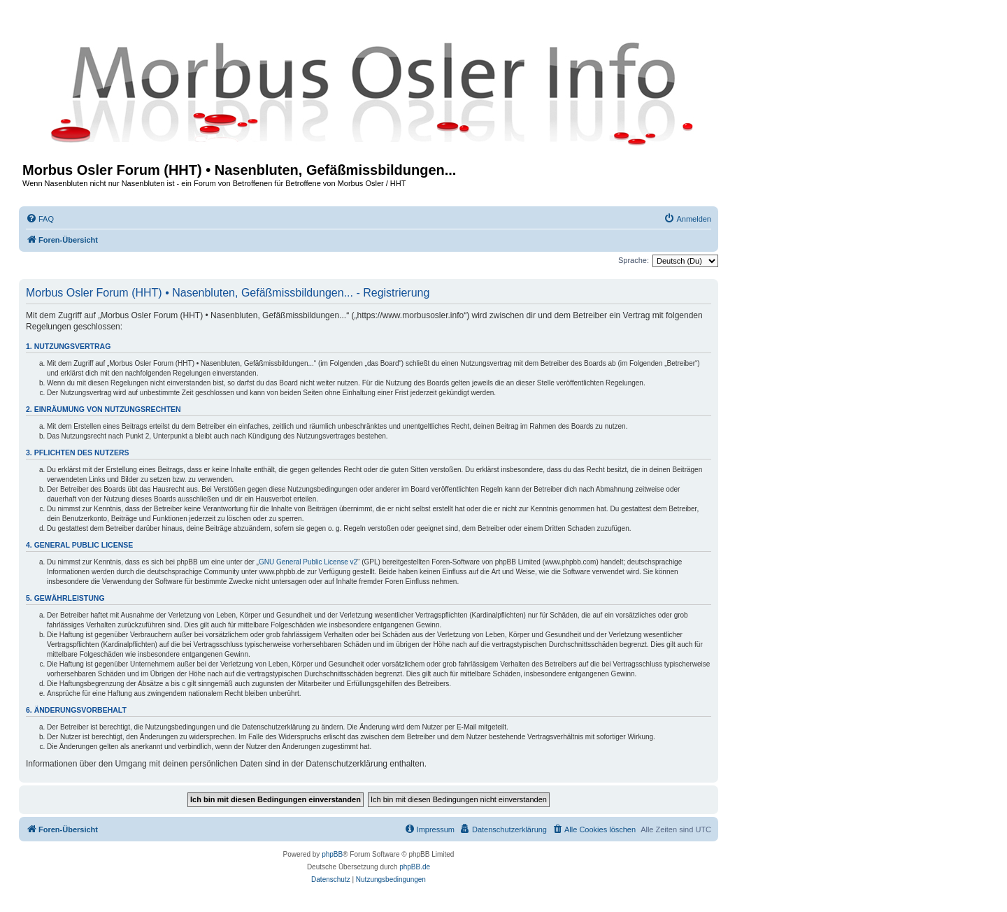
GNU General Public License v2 (308, 562)
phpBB (332, 854)
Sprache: (633, 260)
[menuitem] (40, 219)
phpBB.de (414, 867)
